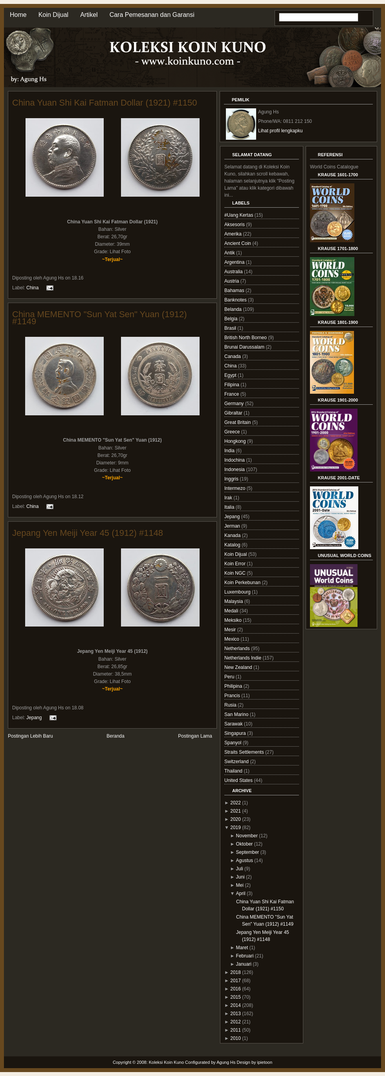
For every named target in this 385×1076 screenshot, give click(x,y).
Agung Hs (225, 1062)
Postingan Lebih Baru (30, 736)
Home (18, 14)
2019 (235, 827)
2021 (235, 811)
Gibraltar (234, 413)
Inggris (232, 479)
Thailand (234, 771)
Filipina (232, 384)
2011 (235, 1030)
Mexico (232, 639)
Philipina (234, 686)
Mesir (230, 629)
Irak (228, 498)
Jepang (34, 717)
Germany (234, 403)
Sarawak (234, 724)
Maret (242, 947)
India (230, 450)
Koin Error (235, 563)
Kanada (233, 535)
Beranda (115, 736)
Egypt (231, 375)
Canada (233, 356)
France (232, 394)
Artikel (88, 14)
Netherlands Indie (243, 658)
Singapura (235, 733)
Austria (232, 281)
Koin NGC (235, 573)
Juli (239, 868)
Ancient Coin (238, 243)
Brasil (230, 328)
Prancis (232, 695)
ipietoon (265, 1062)
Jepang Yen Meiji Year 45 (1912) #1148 (87, 533)
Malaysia (234, 601)
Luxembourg (238, 592)
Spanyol (233, 742)
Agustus (244, 860)
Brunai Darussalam (245, 347)
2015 (235, 997)
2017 (235, 980)
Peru (230, 677)
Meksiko (233, 620)
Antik (230, 253)
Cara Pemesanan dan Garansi (152, 14)
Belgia (231, 319)
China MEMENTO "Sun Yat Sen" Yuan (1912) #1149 (99, 317)
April (241, 893)
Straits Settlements (244, 752)
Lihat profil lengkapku (280, 130)
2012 (235, 1022)
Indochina (235, 460)
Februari (245, 956)
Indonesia (235, 469)
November (247, 836)
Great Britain (238, 422)
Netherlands (237, 648)
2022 (235, 803)
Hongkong (235, 441)
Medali (232, 611)
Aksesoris (235, 224)
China (32, 287)
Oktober (244, 844)
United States (239, 780)
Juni (240, 877)
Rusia (231, 705)
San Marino (237, 714)
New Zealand (238, 667)
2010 (235, 1038)
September (247, 852)
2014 (235, 1005)
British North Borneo (246, 337)
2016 (235, 989)
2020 (235, 819)
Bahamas (235, 290)
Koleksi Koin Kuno (166, 1062)
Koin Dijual (53, 14)
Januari (243, 964)
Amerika (233, 234)
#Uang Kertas (239, 215)
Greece (232, 432)
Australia (234, 271)
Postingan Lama (195, 736)
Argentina (235, 262)
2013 (235, 1013)
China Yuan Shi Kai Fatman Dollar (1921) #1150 (104, 103)
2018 (235, 972)
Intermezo (235, 488)
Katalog (233, 545)
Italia (230, 507)
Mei (240, 885)
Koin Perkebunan (243, 582)
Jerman (232, 526)
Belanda (233, 309)
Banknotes (236, 300)
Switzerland (237, 761)
